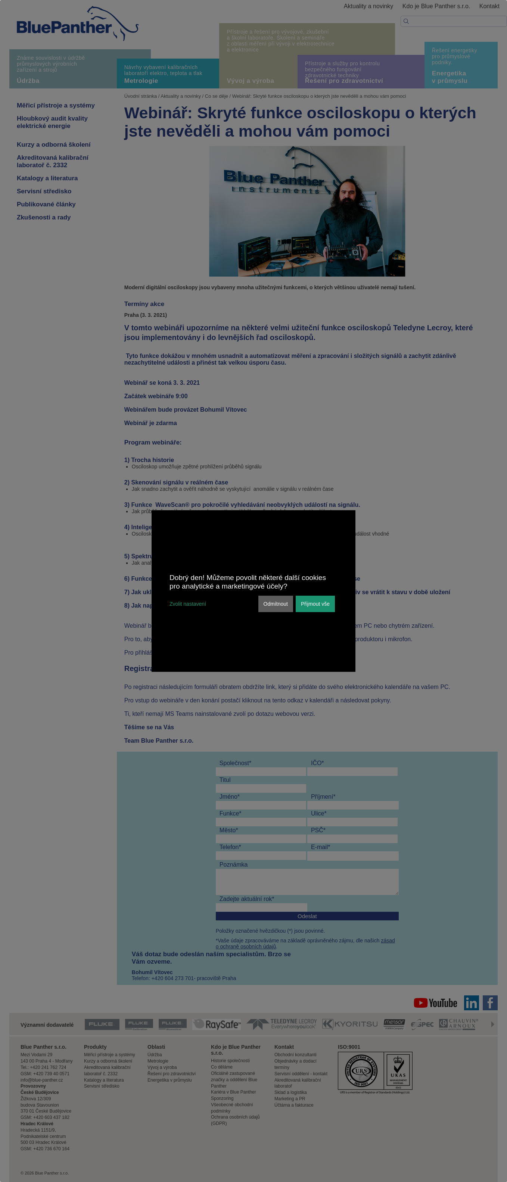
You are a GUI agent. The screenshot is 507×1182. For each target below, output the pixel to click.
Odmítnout (276, 604)
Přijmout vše (315, 604)
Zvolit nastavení (187, 604)
